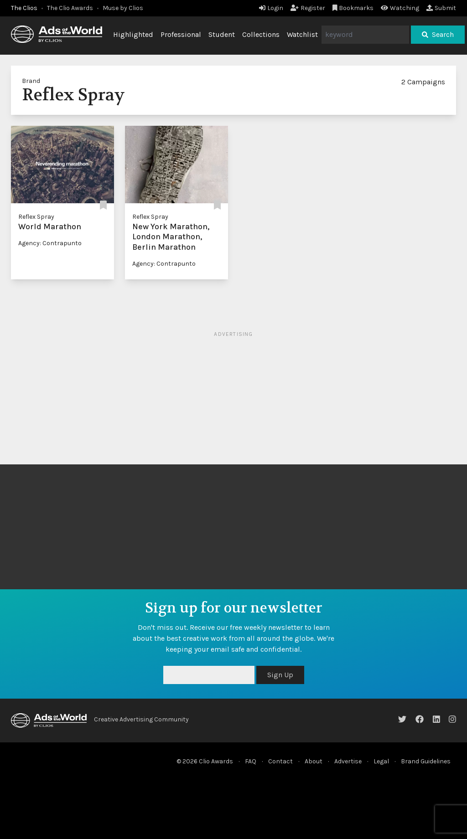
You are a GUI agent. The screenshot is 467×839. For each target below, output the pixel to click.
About (313, 761)
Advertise (348, 761)
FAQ (250, 761)
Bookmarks (353, 8)
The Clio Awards (70, 8)
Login (271, 8)
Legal (381, 761)
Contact (280, 761)
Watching (400, 8)
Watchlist (302, 34)
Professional (181, 34)
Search (438, 34)
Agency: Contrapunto (50, 243)
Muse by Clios (123, 8)
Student (221, 34)
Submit (441, 8)
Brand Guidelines (426, 761)
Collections (261, 34)
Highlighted (133, 34)
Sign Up (280, 674)
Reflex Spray (36, 217)
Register (308, 8)
